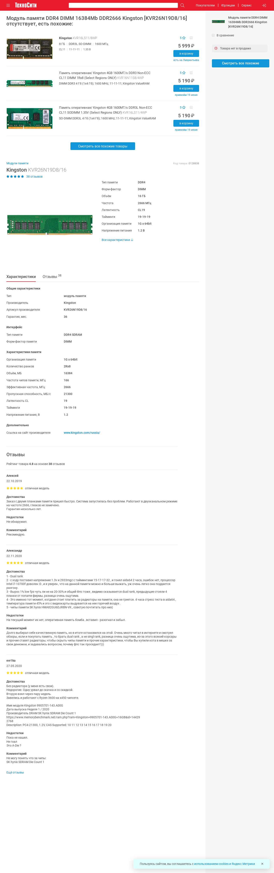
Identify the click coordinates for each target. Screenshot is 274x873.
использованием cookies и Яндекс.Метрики (224, 864)
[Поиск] (181, 5)
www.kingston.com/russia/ (82, 432)
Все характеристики (117, 240)
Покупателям (205, 5)
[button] (47, 225)
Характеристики (21, 276)
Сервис (246, 5)
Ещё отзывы (15, 772)
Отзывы (52, 276)
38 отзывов (24, 176)
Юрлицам (228, 5)
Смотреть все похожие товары (102, 146)
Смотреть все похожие (240, 63)
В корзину (186, 53)
